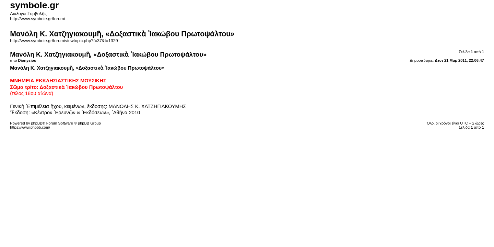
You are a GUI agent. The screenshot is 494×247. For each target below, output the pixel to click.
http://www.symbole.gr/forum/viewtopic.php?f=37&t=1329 (64, 40)
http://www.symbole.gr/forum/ (37, 18)
